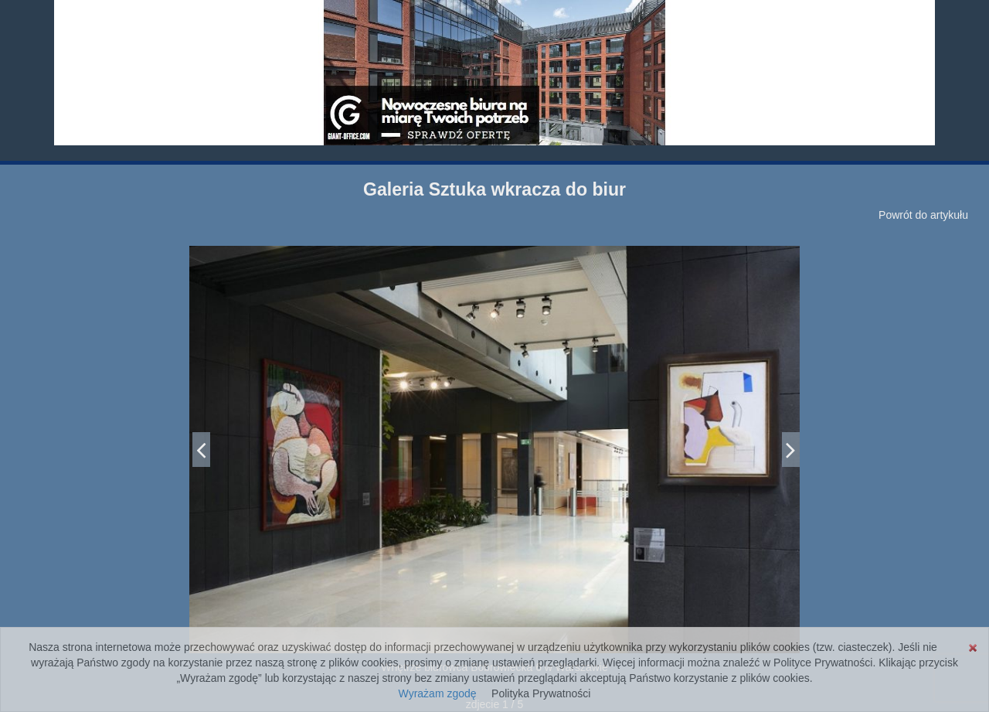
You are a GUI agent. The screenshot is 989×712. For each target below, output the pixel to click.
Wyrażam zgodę (438, 693)
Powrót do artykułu (923, 215)
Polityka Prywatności (540, 693)
